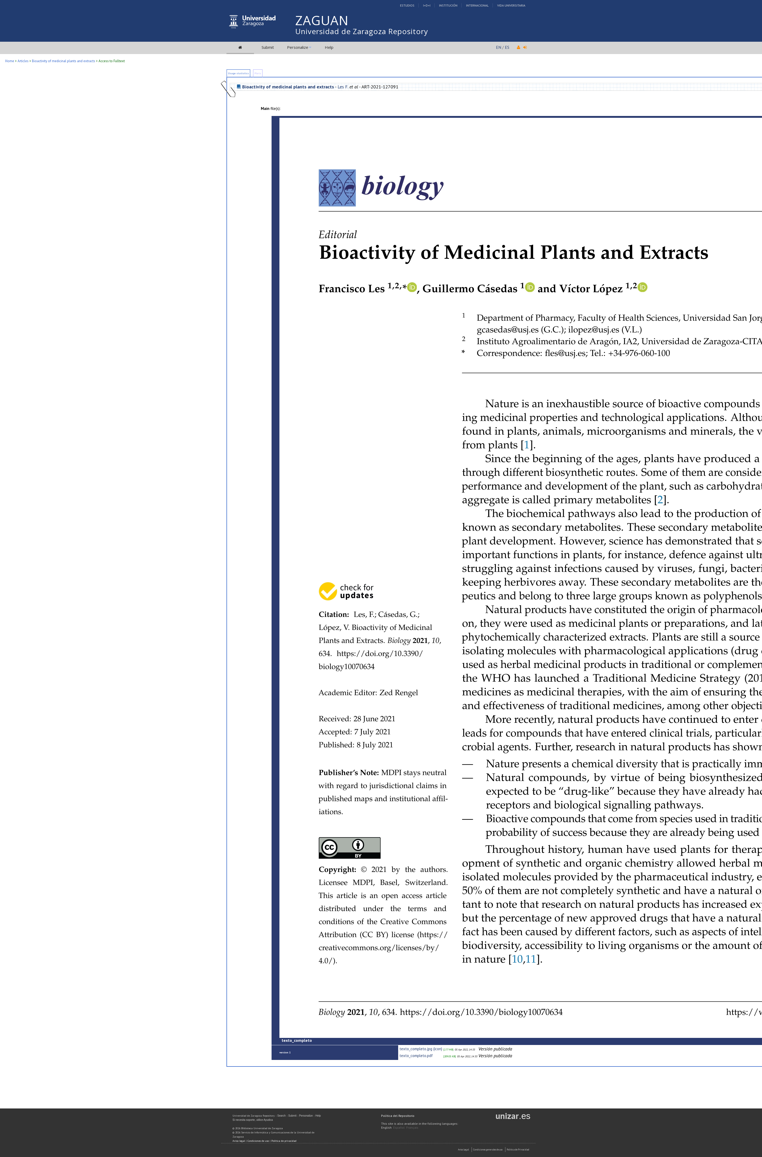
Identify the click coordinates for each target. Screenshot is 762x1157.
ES (507, 47)
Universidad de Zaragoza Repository (361, 31)
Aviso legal (239, 1141)
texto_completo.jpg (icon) (420, 1048)
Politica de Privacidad (518, 1149)
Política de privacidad (283, 1141)
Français (412, 1127)
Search (281, 1115)
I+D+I (426, 5)
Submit (268, 47)
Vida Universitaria (511, 5)
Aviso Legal (463, 1149)
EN (498, 47)
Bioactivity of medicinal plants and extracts (63, 61)
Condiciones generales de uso (487, 1149)
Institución (448, 5)
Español (399, 1127)
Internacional (477, 5)
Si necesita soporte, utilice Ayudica (253, 1119)
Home (9, 61)
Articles (23, 61)
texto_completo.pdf (416, 1055)
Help (329, 47)
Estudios (407, 5)
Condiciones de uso (258, 1141)
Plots (258, 73)
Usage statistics (238, 73)
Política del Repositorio (397, 1116)
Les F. (343, 87)
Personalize (297, 47)
